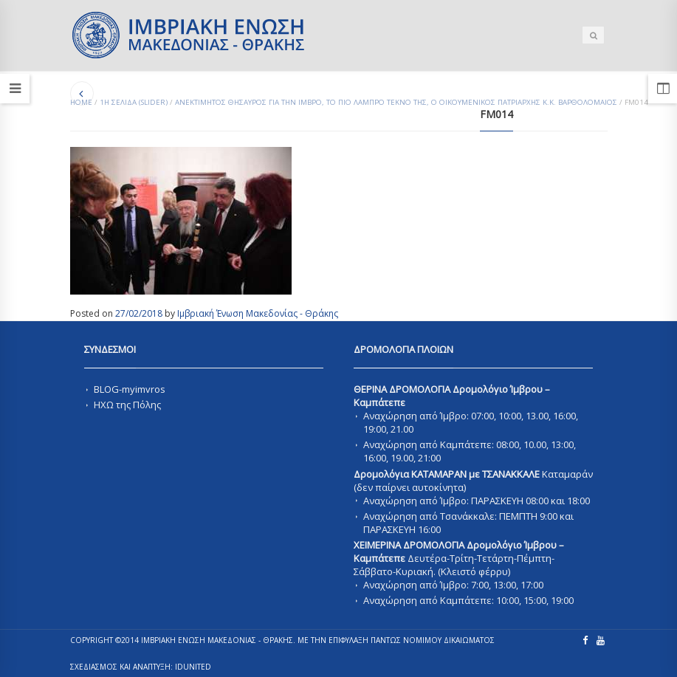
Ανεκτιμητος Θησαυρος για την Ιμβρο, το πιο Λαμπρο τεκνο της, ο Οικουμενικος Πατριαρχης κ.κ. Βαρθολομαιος (396, 102)
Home (81, 102)
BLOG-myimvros (129, 389)
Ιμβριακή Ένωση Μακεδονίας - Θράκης (257, 313)
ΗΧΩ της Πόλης (127, 404)
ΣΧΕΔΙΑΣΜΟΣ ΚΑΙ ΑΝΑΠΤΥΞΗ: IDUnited (140, 666)
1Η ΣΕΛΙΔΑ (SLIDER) (134, 102)
